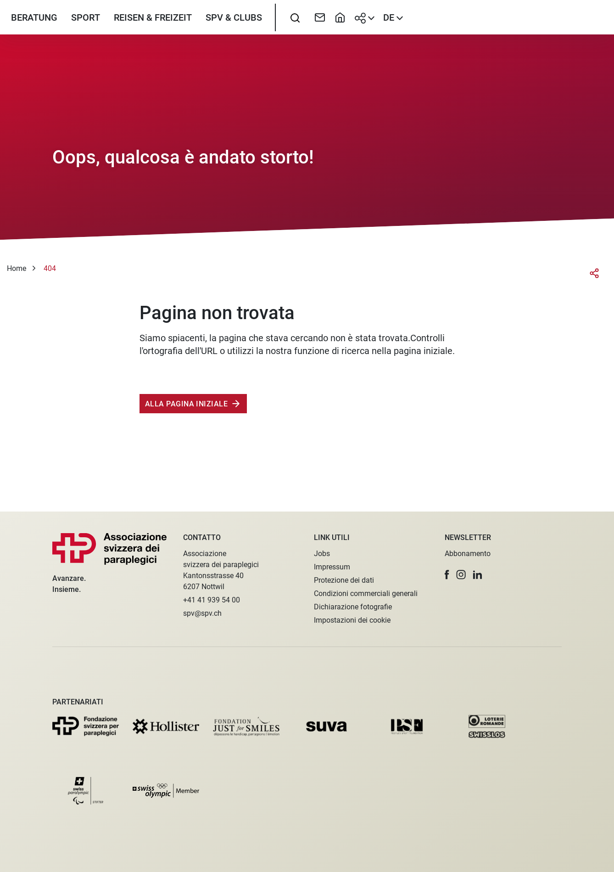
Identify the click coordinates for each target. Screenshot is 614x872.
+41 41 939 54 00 (211, 600)
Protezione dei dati (344, 580)
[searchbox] (295, 30)
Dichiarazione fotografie (353, 606)
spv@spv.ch (202, 613)
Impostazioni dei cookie (352, 620)
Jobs (322, 553)
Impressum (332, 567)
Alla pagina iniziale (186, 428)
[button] (447, 574)
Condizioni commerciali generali (366, 593)
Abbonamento (468, 553)
